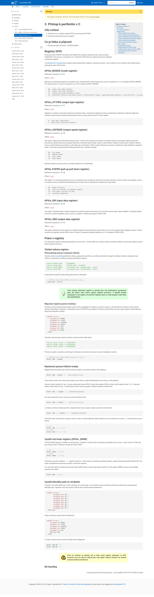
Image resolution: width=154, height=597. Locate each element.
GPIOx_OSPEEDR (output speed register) (129, 37)
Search (131, 3)
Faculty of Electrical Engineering (81, 584)
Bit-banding (121, 52)
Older (13, 99)
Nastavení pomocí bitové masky (127, 47)
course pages (94, 17)
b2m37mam (35, 7)
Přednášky (16, 18)
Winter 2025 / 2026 (17, 54)
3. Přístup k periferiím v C (23, 35)
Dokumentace (17, 44)
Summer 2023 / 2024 (18, 62)
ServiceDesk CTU (119, 584)
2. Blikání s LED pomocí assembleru (26, 32)
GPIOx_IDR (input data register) (127, 40)
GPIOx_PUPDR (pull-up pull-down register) (130, 38)
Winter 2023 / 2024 (17, 65)
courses (25, 7)
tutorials (46, 7)
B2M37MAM (16, 15)
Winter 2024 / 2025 (17, 59)
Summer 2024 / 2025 (18, 56)
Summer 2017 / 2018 (18, 96)
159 (63, 204)
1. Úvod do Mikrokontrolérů (23, 29)
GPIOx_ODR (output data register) (127, 42)
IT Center (64, 584)
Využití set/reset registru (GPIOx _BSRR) (129, 49)
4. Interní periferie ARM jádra (24, 38)
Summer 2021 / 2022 (18, 73)
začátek (60, 256)
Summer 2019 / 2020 (18, 85)
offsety (97, 256)
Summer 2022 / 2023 (18, 68)
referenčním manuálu (55, 63)
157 (63, 74)
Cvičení (15, 26)
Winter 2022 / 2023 (17, 71)
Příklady (15, 21)
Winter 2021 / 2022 (17, 76)
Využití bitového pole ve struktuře (127, 51)
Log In (140, 3)
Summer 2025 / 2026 (18, 51)
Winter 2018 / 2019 (17, 93)
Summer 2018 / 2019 (18, 90)
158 (63, 133)
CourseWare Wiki (21, 2)
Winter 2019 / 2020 (17, 87)
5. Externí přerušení (21, 41)
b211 (18, 7)
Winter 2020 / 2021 (17, 82)
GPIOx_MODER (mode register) (127, 33)
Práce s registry (121, 44)
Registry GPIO (121, 31)
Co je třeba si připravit (123, 30)
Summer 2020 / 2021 (18, 79)
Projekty (15, 23)
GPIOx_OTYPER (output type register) (128, 35)
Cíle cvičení (120, 28)
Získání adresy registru (124, 45)
